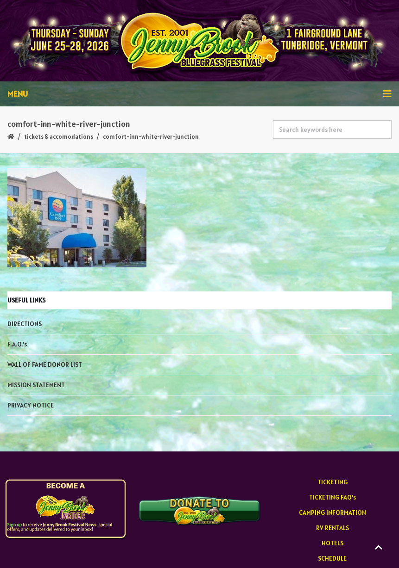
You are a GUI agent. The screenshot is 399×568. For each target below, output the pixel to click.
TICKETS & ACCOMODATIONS (58, 137)
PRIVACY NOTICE (30, 405)
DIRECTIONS (24, 324)
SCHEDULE (332, 558)
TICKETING (332, 482)
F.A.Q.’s (17, 344)
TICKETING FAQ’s (332, 497)
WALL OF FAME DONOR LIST (44, 364)
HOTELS (332, 543)
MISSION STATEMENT (36, 385)
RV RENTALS (332, 528)
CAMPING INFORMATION (332, 512)
